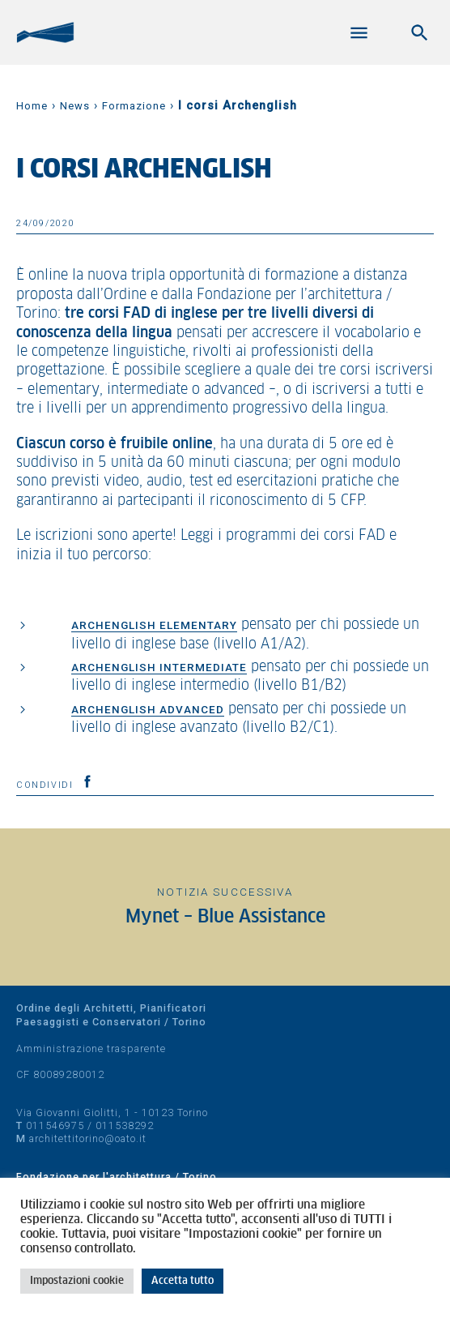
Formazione (134, 106)
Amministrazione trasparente (91, 1048)
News (75, 106)
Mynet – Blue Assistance (225, 917)
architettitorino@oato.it (87, 1138)
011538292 (125, 1125)
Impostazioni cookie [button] (77, 1281)
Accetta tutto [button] (182, 1281)
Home (32, 106)
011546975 (55, 1125)
